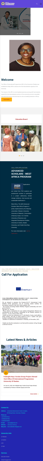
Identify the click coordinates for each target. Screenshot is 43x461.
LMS (2, 443)
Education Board (5, 456)
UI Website (4, 436)
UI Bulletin (3, 440)
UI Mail (3, 446)
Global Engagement (6, 459)
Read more (33, 394)
